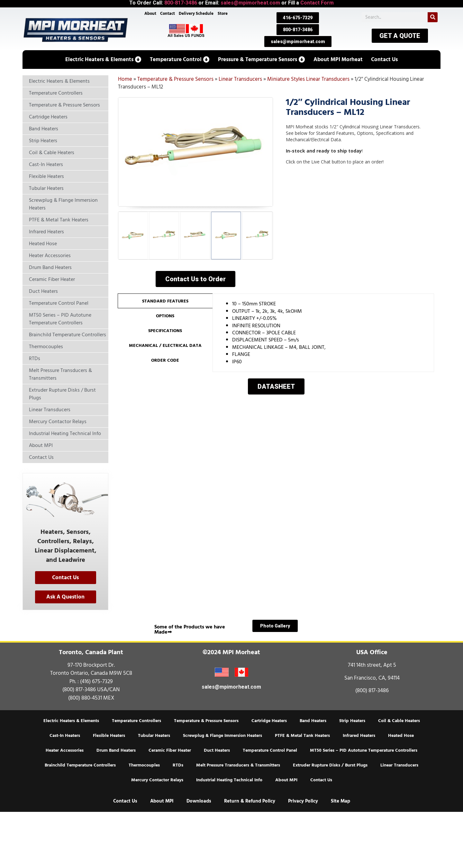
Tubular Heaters (154, 735)
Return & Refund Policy (249, 801)
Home (125, 79)
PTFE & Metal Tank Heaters (302, 735)
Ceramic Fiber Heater (170, 750)
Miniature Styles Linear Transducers (308, 79)
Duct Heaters (217, 750)
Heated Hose (401, 735)
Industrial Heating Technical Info (229, 780)
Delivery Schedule (196, 13)
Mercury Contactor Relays (157, 780)
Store (223, 13)
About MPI (286, 780)
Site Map (340, 801)
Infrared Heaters (359, 735)
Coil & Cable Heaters (399, 720)
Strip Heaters (352, 720)
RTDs (178, 765)
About (150, 13)
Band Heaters (313, 720)
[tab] (165, 300)
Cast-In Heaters (65, 735)
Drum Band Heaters (116, 750)
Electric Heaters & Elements (71, 720)
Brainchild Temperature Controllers (80, 765)
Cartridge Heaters (269, 720)
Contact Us (321, 780)
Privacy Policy (303, 801)
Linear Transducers (240, 79)
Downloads (198, 801)
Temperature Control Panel (270, 750)
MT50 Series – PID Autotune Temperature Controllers (363, 750)
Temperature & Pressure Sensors (175, 79)
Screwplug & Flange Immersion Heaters (222, 735)
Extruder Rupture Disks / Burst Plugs (330, 765)
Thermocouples (144, 765)
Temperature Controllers (136, 720)
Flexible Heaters (109, 735)
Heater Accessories (65, 750)
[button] (103, 59)
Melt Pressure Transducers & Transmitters (238, 765)
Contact (167, 13)
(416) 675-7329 (96, 681)
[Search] (433, 17)
